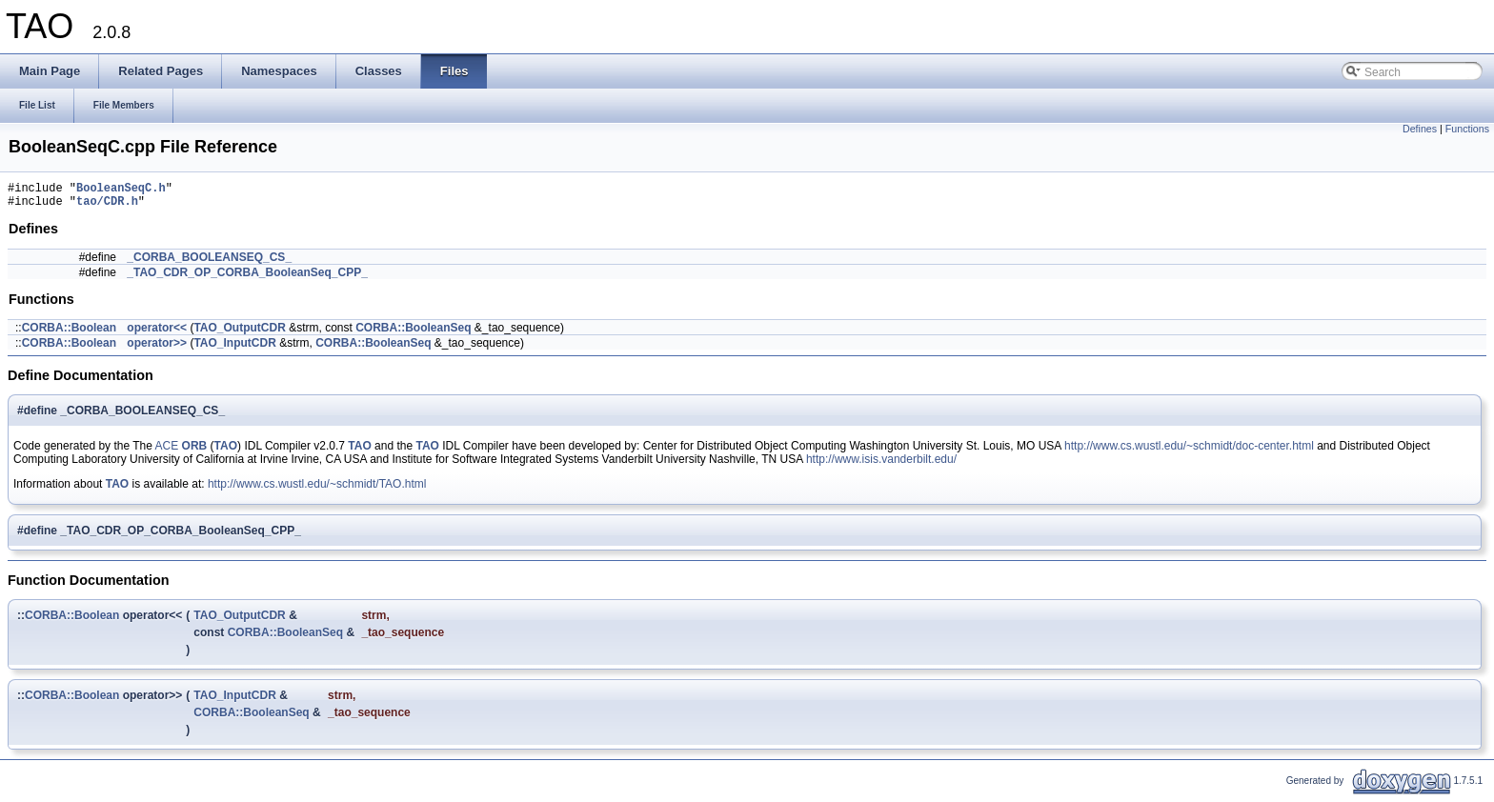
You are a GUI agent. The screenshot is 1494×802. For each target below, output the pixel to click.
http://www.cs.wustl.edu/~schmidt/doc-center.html (1189, 451)
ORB (195, 451)
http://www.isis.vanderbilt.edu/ (881, 464)
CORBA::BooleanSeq (413, 333)
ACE (167, 451)
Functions (1467, 128)
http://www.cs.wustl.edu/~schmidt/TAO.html (317, 489)
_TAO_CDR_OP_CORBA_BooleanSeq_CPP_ (247, 278)
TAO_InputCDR (234, 348)
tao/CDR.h (107, 206)
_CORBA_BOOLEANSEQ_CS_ (209, 263)
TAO (225, 451)
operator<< (157, 333)
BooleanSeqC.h (121, 190)
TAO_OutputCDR (239, 333)
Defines (1420, 128)
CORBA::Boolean (69, 333)
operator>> (157, 348)
